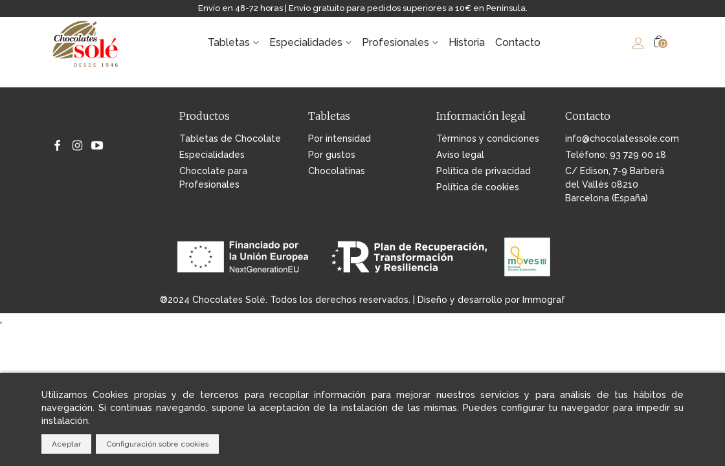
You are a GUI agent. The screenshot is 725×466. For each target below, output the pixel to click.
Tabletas (229, 42)
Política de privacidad (483, 171)
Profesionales (395, 42)
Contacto (518, 42)
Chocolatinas (336, 171)
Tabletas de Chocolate (230, 138)
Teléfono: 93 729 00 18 (615, 155)
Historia (467, 42)
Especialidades (305, 42)
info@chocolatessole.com (619, 138)
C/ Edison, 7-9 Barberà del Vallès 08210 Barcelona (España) (614, 184)
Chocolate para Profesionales (213, 178)
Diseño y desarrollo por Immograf (491, 299)
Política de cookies (477, 187)
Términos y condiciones (487, 138)
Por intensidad (339, 138)
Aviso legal (460, 155)
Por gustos (331, 155)
